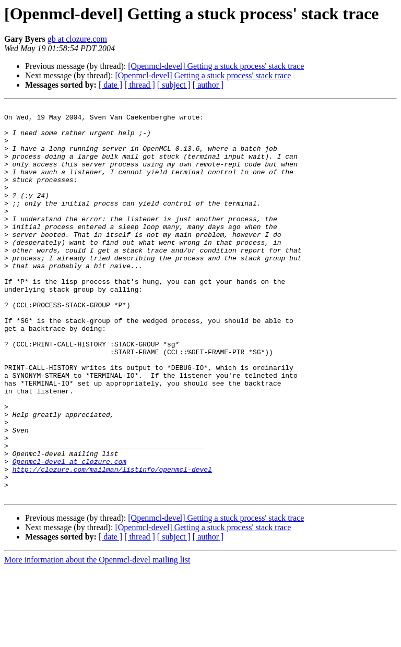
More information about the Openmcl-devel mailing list (97, 637)
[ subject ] (174, 84)
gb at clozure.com (77, 38)
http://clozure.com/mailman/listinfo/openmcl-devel (112, 542)
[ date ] (110, 84)
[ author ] (208, 84)
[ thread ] (139, 84)
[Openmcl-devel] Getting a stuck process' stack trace (216, 66)
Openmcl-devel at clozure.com (69, 533)
